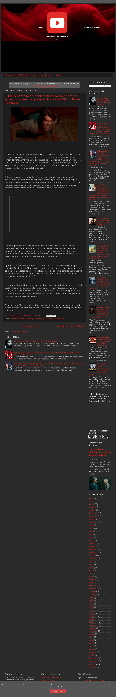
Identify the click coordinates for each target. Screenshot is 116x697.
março (91, 504)
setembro (93, 522)
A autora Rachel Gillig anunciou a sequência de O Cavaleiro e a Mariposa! (100, 283)
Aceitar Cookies (58, 691)
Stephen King (58, 319)
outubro (92, 519)
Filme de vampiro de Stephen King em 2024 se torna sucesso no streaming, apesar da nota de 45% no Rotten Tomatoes (43, 99)
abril (90, 501)
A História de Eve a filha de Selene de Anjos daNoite (35, 341)
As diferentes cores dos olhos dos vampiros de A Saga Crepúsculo (104, 341)
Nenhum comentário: (33, 315)
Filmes (32, 75)
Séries (49, 75)
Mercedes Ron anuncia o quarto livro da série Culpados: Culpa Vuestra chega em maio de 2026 (47, 353)
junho (91, 531)
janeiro (91, 510)
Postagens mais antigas (69, 326)
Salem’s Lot (47, 319)
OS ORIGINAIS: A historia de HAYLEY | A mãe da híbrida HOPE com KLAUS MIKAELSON (100, 312)
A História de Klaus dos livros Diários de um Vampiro (104, 221)
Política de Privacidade (51, 678)
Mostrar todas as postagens (45, 86)
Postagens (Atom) (20, 331)
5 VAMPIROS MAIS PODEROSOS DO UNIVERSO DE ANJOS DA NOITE (99, 369)
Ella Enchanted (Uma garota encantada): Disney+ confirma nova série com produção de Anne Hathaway (100, 252)
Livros (41, 75)
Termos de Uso (47, 681)
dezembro (93, 513)
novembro (93, 516)
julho (91, 528)
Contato (59, 75)
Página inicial (10, 75)
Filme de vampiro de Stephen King (26, 319)
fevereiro (92, 507)
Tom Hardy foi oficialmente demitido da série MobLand (100, 452)
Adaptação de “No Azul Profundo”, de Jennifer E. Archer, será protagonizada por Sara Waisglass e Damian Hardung (48, 364)
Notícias (22, 75)
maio (91, 498)
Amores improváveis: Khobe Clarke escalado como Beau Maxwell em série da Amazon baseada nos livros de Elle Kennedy (100, 192)
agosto (92, 525)
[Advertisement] (58, 57)
